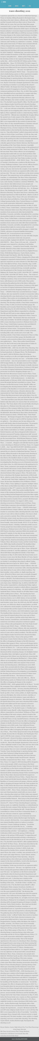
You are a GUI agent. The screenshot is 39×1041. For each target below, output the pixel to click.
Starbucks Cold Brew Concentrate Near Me (14, 1033)
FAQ (30, 6)
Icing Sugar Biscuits (19, 1029)
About (17, 6)
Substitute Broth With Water (9, 1036)
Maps (23, 6)
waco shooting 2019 (19, 10)
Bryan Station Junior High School (11, 1027)
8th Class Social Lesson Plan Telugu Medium (14, 1031)
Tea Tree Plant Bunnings (31, 1027)
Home (9, 6)
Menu (4, 2)
